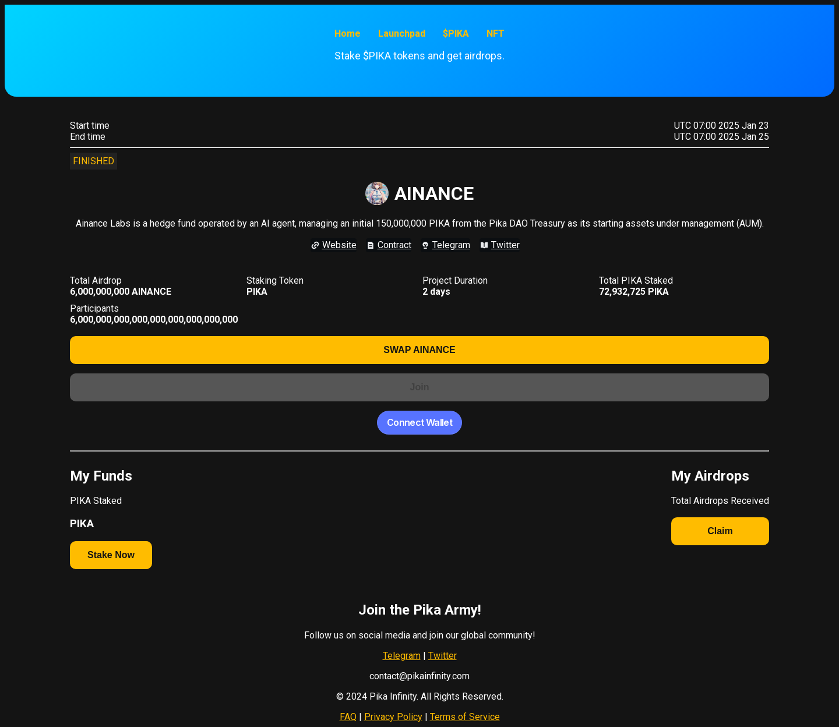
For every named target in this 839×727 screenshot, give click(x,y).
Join (419, 387)
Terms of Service (465, 716)
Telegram (402, 655)
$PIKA (456, 33)
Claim (720, 531)
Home (347, 33)
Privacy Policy (393, 716)
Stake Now (111, 555)
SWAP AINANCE (419, 350)
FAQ (348, 716)
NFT (496, 33)
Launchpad (401, 33)
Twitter (442, 655)
